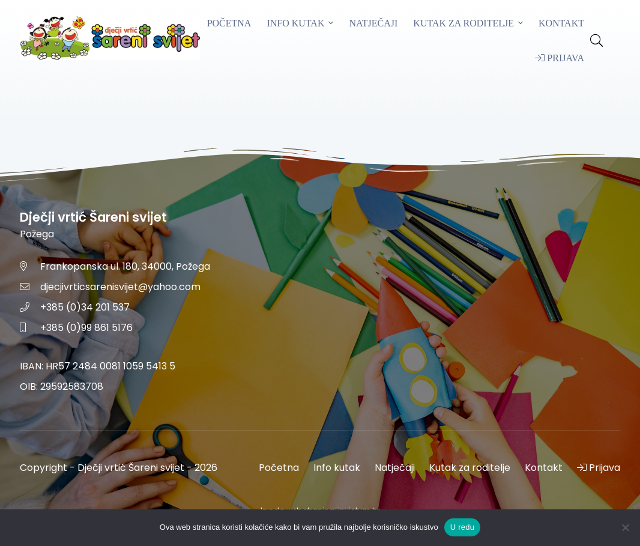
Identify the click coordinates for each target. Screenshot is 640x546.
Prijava (559, 58)
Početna (229, 23)
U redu (462, 527)
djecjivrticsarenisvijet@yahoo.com (120, 287)
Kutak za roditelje (463, 23)
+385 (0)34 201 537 (85, 307)
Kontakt (561, 23)
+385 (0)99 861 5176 (86, 328)
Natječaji (373, 23)
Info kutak (295, 23)
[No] (625, 527)
